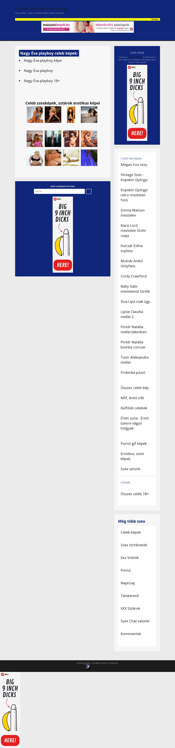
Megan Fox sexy (134, 164)
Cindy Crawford (134, 276)
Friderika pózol (133, 372)
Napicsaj (128, 582)
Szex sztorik (130, 468)
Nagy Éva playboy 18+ (42, 80)
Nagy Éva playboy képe (43, 60)
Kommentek (131, 633)
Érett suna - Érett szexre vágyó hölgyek (135, 423)
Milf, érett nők (132, 397)
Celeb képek (131, 532)
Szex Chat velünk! (135, 621)
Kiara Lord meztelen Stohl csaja (133, 230)
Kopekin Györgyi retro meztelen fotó (134, 194)
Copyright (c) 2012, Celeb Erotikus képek (60, 663)
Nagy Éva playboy (38, 70)
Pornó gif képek (134, 443)
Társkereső (130, 595)
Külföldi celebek (134, 408)
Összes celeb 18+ (135, 493)
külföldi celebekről (135, 57)
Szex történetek (134, 544)
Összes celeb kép (135, 387)
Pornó (126, 570)
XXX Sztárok (130, 608)
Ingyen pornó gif (125, 663)
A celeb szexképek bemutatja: (41, 8)
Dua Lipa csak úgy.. (136, 301)
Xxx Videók (130, 557)
